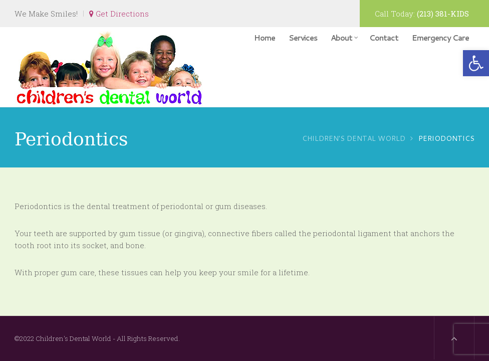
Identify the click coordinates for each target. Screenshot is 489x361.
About (344, 38)
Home (264, 38)
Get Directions (119, 14)
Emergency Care (440, 38)
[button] (476, 63)
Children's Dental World (353, 138)
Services (303, 38)
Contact (383, 38)
